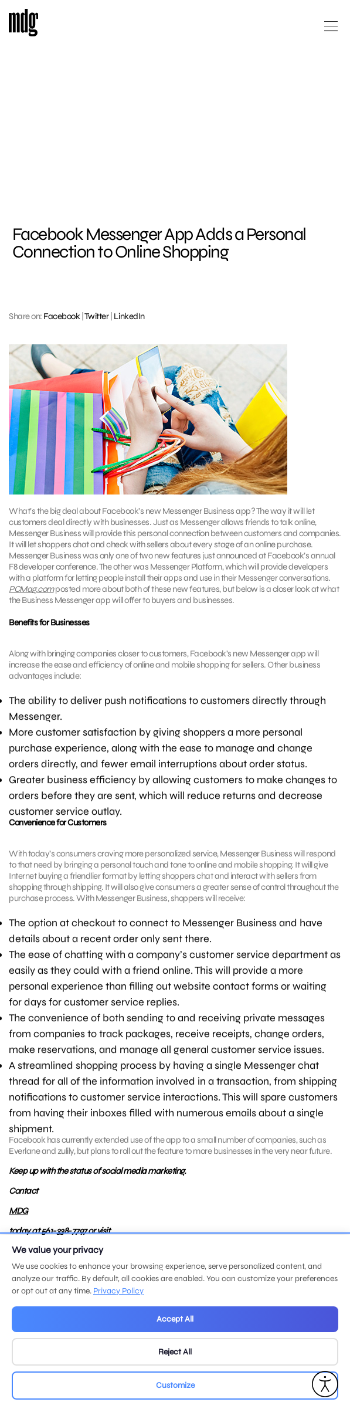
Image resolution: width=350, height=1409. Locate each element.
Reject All (175, 1352)
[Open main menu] (331, 31)
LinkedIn (129, 316)
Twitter (96, 316)
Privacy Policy (118, 1291)
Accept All (175, 1319)
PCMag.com (31, 589)
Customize (175, 1385)
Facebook (61, 316)
